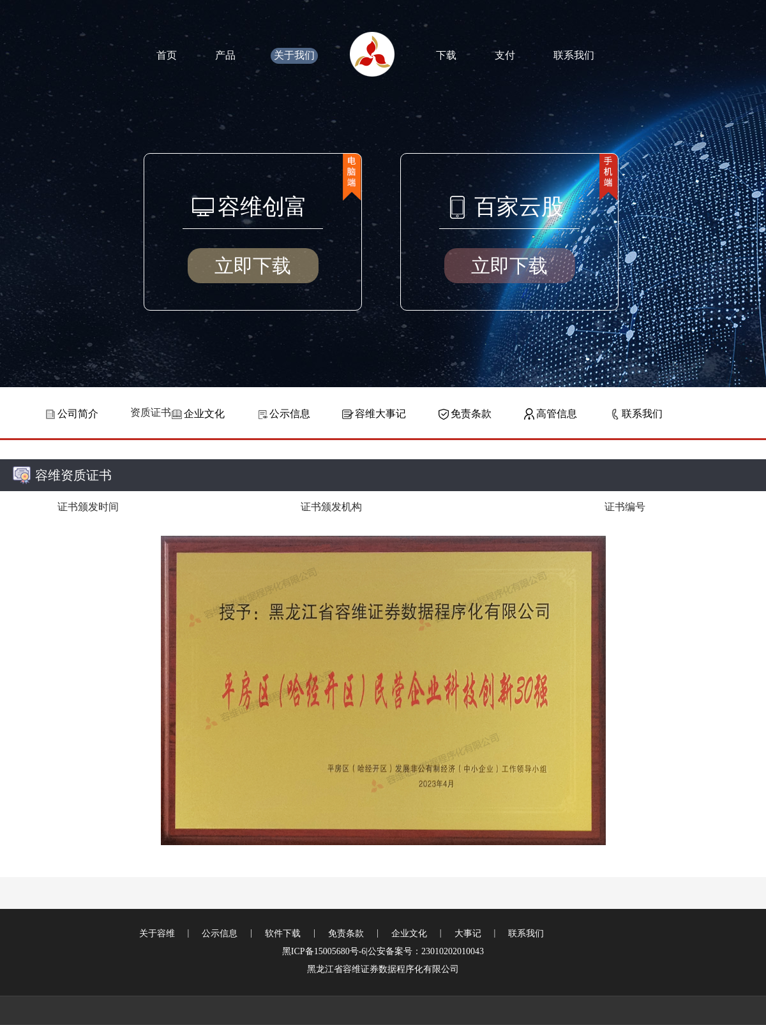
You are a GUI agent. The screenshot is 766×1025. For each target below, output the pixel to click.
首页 (166, 55)
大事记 (467, 933)
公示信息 (289, 413)
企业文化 (204, 413)
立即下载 (252, 265)
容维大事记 (380, 413)
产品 (225, 55)
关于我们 (294, 55)
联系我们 (573, 55)
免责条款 (471, 413)
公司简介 (77, 413)
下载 (446, 55)
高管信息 (556, 413)
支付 (505, 55)
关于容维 (157, 933)
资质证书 (150, 412)
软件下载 (283, 933)
